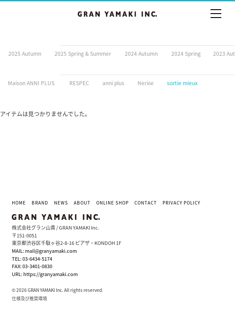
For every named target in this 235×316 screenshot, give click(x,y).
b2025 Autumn (23, 53)
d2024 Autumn (140, 53)
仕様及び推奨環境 (29, 298)
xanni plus (112, 83)
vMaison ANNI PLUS (29, 83)
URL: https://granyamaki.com (45, 274)
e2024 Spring (184, 53)
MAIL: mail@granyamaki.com (44, 251)
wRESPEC (77, 83)
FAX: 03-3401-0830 (32, 266)
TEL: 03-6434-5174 (32, 258)
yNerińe (144, 83)
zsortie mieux (181, 83)
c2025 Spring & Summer (81, 53)
